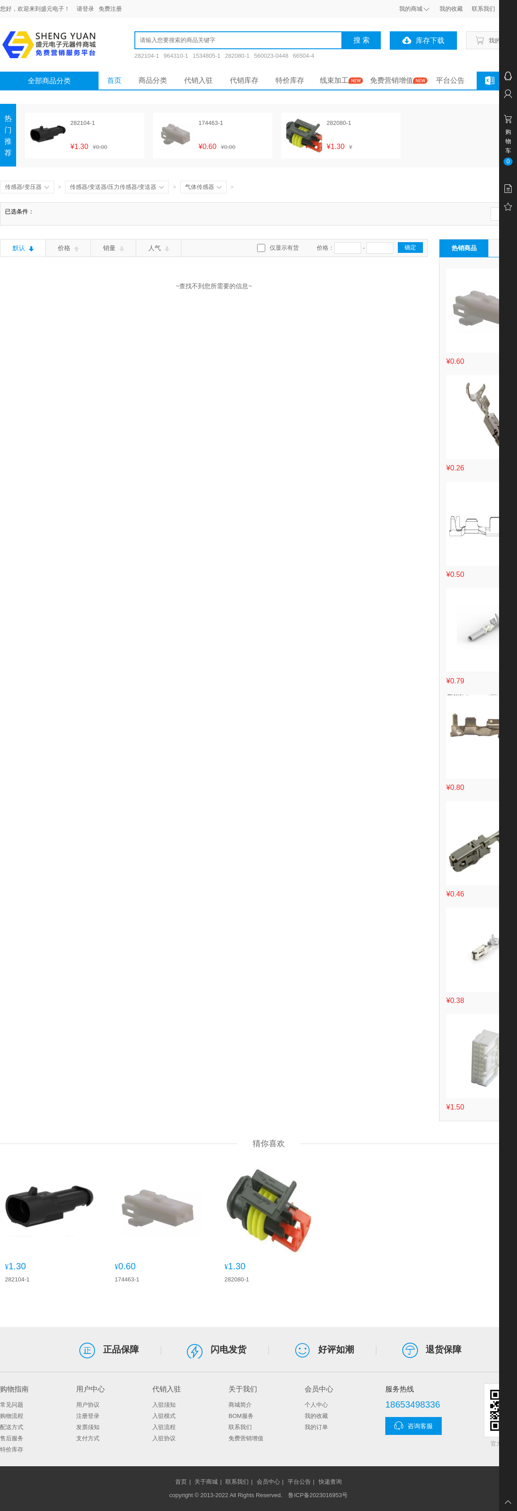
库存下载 (423, 40)
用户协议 (87, 1404)
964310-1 (176, 55)
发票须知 (87, 1427)
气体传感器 (203, 187)
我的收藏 (316, 1416)
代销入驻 (198, 80)
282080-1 (237, 55)
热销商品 (464, 248)
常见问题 (11, 1404)
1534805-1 (206, 55)
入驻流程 (164, 1427)
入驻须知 (164, 1404)
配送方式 (11, 1427)
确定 (410, 247)
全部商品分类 (49, 81)
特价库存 (290, 80)
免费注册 (110, 8)
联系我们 (240, 1427)
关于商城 (206, 1481)
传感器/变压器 (27, 187)
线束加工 (334, 80)
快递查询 (330, 1481)
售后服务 (11, 1438)
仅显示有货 (284, 247)
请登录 (85, 8)
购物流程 (11, 1416)
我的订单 (316, 1427)
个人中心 (316, 1404)
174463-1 (127, 1279)
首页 (114, 80)
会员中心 (268, 1481)
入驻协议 (164, 1438)
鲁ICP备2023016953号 (318, 1495)
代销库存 (244, 80)
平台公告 (450, 80)
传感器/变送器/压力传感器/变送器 (117, 187)
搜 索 (361, 40)
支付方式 (87, 1438)
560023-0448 (271, 55)
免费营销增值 (391, 80)
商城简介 (240, 1404)
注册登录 (87, 1416)
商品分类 (152, 80)
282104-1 (146, 55)
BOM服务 (241, 1416)
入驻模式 (164, 1416)
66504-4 (304, 55)
